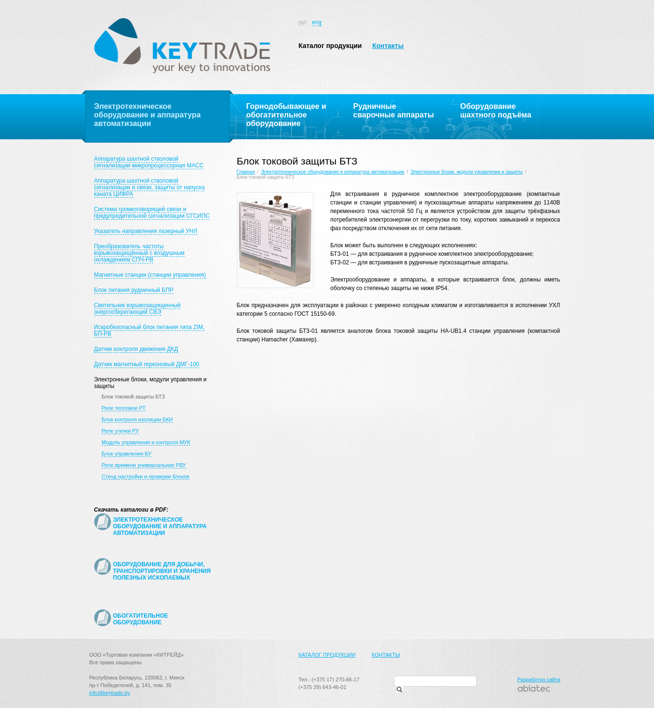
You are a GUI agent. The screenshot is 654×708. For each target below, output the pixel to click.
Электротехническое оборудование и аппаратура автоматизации (332, 172)
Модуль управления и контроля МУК (146, 442)
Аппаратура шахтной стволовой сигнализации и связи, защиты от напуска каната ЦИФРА (149, 187)
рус (303, 22)
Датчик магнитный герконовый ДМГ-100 (146, 364)
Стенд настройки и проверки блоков (145, 476)
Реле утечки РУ (120, 431)
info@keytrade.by (109, 693)
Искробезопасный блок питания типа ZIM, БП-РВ (149, 330)
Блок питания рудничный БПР (134, 290)
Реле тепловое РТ (124, 408)
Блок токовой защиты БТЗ (133, 396)
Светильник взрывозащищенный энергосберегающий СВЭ (137, 308)
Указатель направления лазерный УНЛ (145, 231)
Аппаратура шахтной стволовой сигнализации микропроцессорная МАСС (149, 162)
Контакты (388, 45)
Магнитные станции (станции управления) (150, 275)
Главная (246, 172)
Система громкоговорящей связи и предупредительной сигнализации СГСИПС (152, 212)
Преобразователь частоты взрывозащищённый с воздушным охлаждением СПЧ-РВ (139, 253)
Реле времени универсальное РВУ (144, 465)
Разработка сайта (538, 679)
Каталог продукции (330, 45)
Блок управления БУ (127, 453)
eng (317, 22)
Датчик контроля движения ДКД (136, 349)
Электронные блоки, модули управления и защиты (466, 172)
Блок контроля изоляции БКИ (137, 419)
